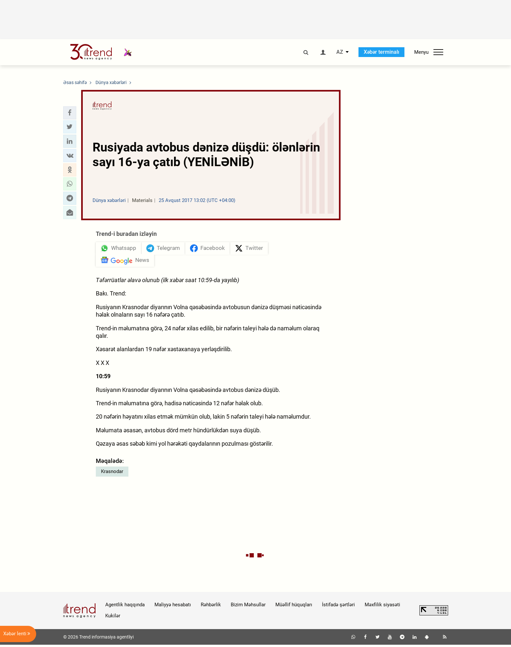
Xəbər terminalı (381, 52)
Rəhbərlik (211, 607)
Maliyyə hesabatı (172, 607)
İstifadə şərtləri (338, 607)
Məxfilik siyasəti (382, 607)
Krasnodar (112, 474)
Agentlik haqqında (125, 607)
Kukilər (112, 618)
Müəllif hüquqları (293, 607)
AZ (339, 52)
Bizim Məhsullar (248, 607)
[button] (69, 112)
